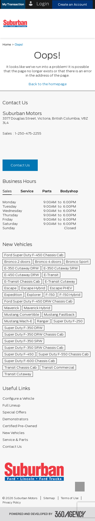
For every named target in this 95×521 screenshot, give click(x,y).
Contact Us (20, 165)
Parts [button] (46, 191)
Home (7, 44)
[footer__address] (47, 120)
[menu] (86, 23)
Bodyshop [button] (69, 191)
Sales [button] (7, 191)
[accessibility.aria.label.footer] (70, 514)
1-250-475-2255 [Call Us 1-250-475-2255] (28, 133)
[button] (13, 4)
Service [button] (27, 191)
